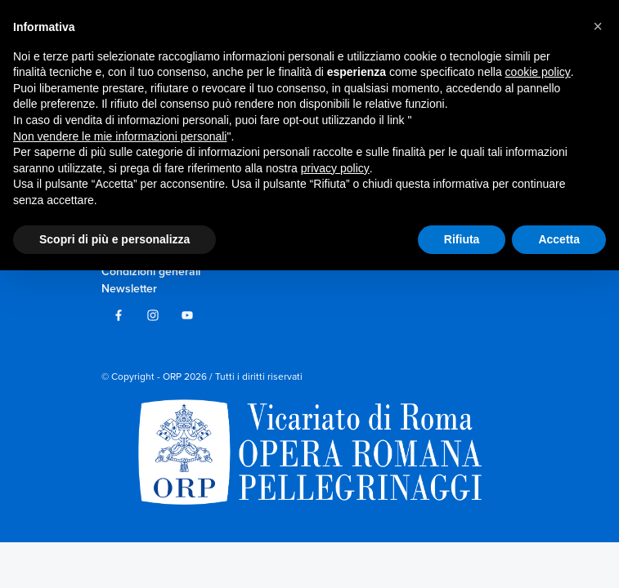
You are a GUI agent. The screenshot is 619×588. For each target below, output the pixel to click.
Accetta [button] (559, 238)
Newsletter (129, 289)
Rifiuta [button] (462, 238)
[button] (598, 26)
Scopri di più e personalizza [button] (114, 238)
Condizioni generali (150, 271)
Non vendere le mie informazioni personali (120, 136)
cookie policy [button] (538, 71)
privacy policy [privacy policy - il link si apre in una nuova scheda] (335, 168)
